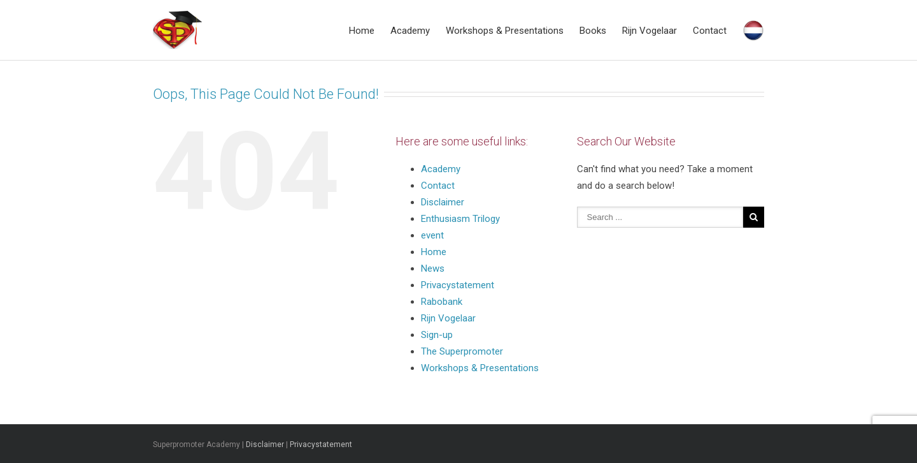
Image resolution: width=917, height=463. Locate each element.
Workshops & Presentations (505, 30)
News (432, 268)
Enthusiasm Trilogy (460, 218)
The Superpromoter (462, 351)
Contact (710, 30)
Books (592, 30)
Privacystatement (459, 285)
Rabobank (441, 301)
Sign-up (437, 335)
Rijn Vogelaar (649, 30)
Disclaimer (442, 202)
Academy (410, 30)
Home (361, 30)
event (432, 235)
